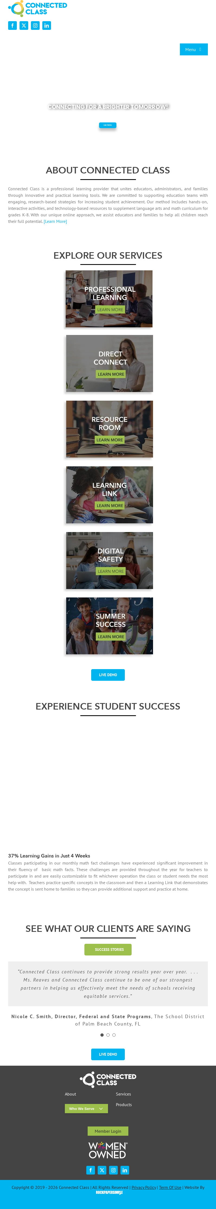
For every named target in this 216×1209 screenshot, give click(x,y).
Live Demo (108, 125)
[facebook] (12, 25)
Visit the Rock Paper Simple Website (108, 1192)
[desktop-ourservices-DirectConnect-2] (108, 337)
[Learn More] (55, 221)
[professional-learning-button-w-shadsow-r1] (108, 272)
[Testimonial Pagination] (102, 1035)
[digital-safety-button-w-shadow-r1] (108, 534)
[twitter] (24, 25)
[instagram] (35, 25)
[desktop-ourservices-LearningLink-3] (108, 468)
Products (124, 1104)
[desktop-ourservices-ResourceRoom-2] (108, 403)
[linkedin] (46, 25)
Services (123, 1094)
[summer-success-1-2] (108, 599)
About (70, 1094)
